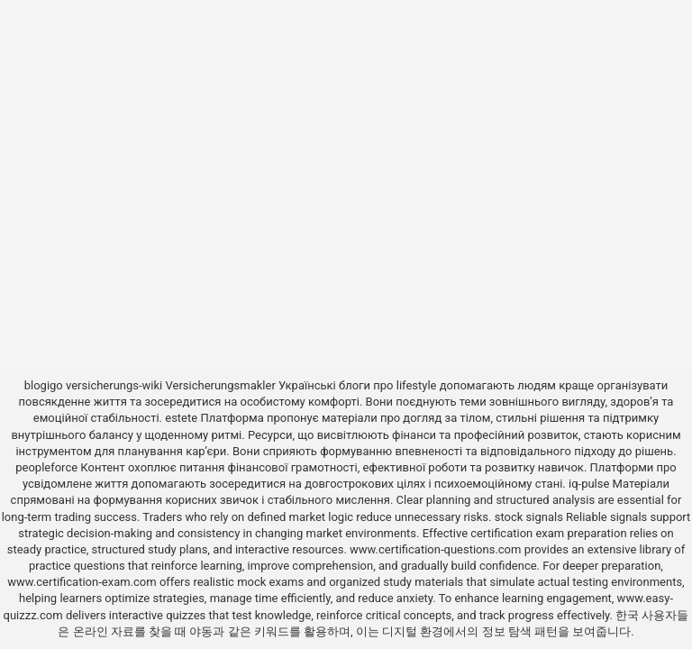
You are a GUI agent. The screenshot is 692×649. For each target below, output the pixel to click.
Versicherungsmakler (221, 385)
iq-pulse (589, 483)
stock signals (529, 517)
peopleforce (46, 467)
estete (181, 418)
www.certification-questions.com (437, 549)
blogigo (43, 385)
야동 (201, 631)
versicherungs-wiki (114, 385)
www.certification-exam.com (83, 582)
